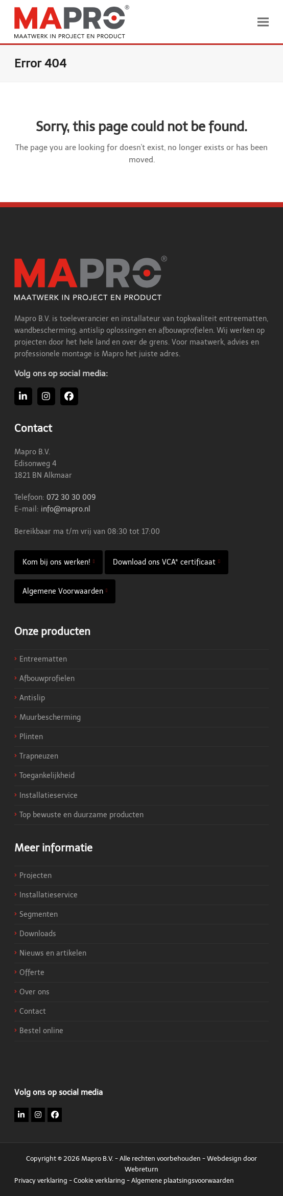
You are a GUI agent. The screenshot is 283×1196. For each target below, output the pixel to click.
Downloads (37, 934)
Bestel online (41, 1031)
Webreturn (141, 1169)
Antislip (32, 698)
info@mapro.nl (65, 509)
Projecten (35, 875)
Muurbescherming (50, 717)
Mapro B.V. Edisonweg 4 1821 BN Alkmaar (43, 464)
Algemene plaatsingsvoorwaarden (182, 1180)
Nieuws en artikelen (52, 953)
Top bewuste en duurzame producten (81, 815)
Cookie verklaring (99, 1180)
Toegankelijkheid (47, 775)
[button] (263, 21)
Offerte (31, 972)
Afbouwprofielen (47, 678)
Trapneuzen (38, 756)
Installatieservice (48, 795)
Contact (32, 1011)
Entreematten (43, 659)
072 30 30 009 (71, 497)
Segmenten (38, 914)
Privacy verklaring (40, 1180)
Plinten (31, 737)
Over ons (34, 992)
